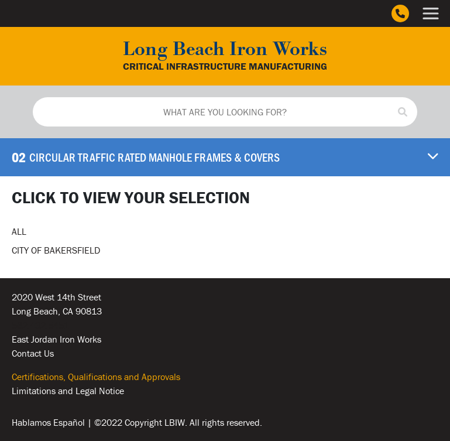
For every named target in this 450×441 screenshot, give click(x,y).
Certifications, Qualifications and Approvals (96, 376)
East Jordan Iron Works (56, 339)
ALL (19, 231)
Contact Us (33, 353)
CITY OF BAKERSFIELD (56, 250)
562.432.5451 (40, 325)
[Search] (402, 112)
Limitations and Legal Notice (68, 390)
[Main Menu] (430, 13)
